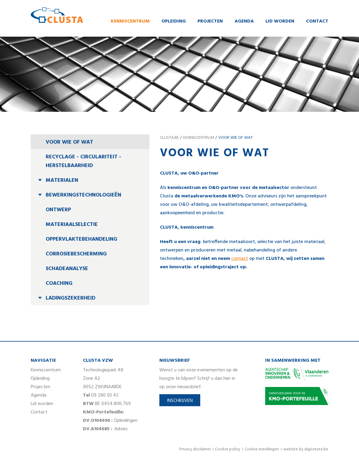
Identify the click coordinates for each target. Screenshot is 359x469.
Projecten (210, 22)
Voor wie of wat (69, 143)
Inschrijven (180, 402)
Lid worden (279, 22)
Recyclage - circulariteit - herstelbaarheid (83, 162)
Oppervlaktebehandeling (81, 240)
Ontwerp (58, 210)
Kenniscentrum (130, 22)
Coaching (59, 284)
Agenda (244, 22)
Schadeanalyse (67, 269)
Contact (317, 22)
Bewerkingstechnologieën (83, 196)
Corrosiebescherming (76, 255)
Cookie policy (227, 450)
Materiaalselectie (72, 225)
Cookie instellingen (261, 450)
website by (305, 450)
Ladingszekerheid (70, 299)
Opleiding (173, 22)
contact (239, 259)
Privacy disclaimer (195, 450)
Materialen (62, 181)
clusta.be (169, 138)
